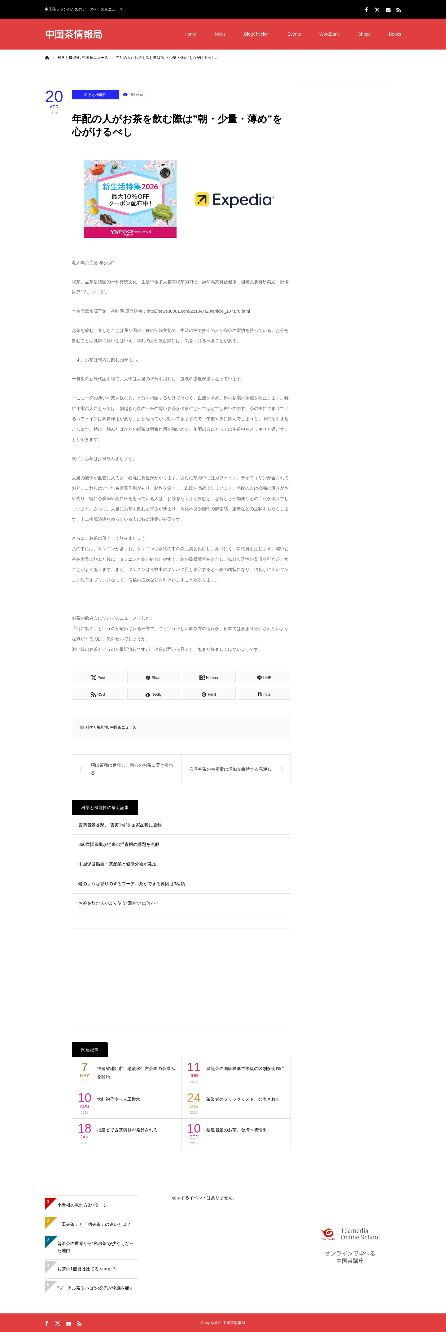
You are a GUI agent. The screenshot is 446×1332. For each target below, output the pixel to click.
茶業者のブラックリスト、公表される (243, 1099)
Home (190, 34)
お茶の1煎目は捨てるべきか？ (86, 1268)
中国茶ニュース (123, 727)
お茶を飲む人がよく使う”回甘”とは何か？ (118, 903)
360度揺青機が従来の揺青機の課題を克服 (118, 844)
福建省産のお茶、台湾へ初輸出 (236, 1129)
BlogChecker (256, 34)
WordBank (329, 34)
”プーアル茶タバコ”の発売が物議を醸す (95, 1288)
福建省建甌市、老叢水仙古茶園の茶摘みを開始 (136, 1072)
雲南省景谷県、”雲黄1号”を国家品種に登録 (120, 824)
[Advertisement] (346, 183)
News (220, 34)
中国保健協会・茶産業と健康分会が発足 (117, 863)
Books (395, 34)
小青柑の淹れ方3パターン (82, 1205)
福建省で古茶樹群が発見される (127, 1129)
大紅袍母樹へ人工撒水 (118, 1099)
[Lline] (264, 677)
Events (294, 34)
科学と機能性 (95, 95)
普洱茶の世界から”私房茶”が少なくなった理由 (95, 1247)
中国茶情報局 (74, 34)
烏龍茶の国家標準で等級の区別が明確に (245, 1068)
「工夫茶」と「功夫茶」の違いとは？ (94, 1224)
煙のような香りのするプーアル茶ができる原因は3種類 (131, 883)
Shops (364, 34)
